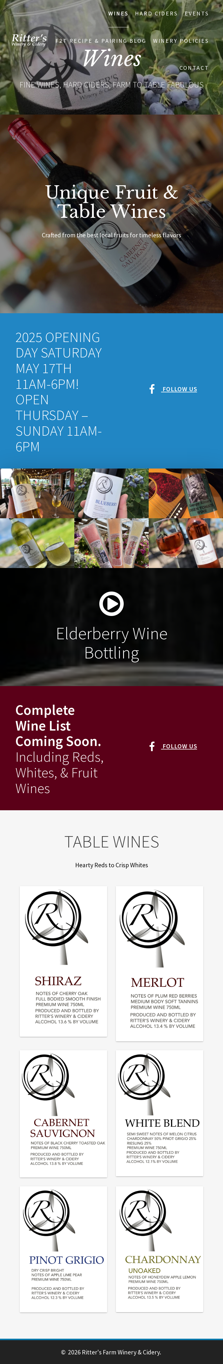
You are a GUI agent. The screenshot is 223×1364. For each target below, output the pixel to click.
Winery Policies (181, 40)
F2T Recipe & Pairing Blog (100, 40)
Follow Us (173, 389)
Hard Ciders (156, 13)
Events (197, 13)
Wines (118, 13)
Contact (194, 67)
